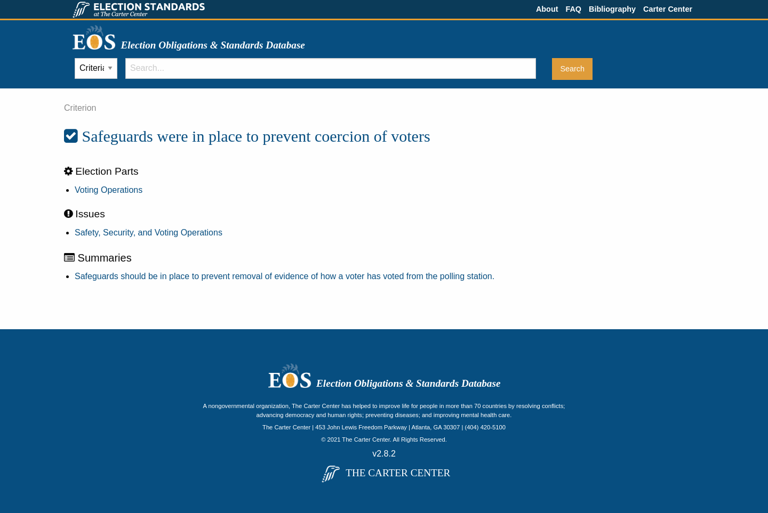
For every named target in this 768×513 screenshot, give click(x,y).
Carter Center (667, 9)
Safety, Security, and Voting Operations (148, 232)
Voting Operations (108, 189)
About (547, 9)
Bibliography (612, 9)
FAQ (573, 9)
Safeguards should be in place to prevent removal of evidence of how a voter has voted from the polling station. (284, 276)
